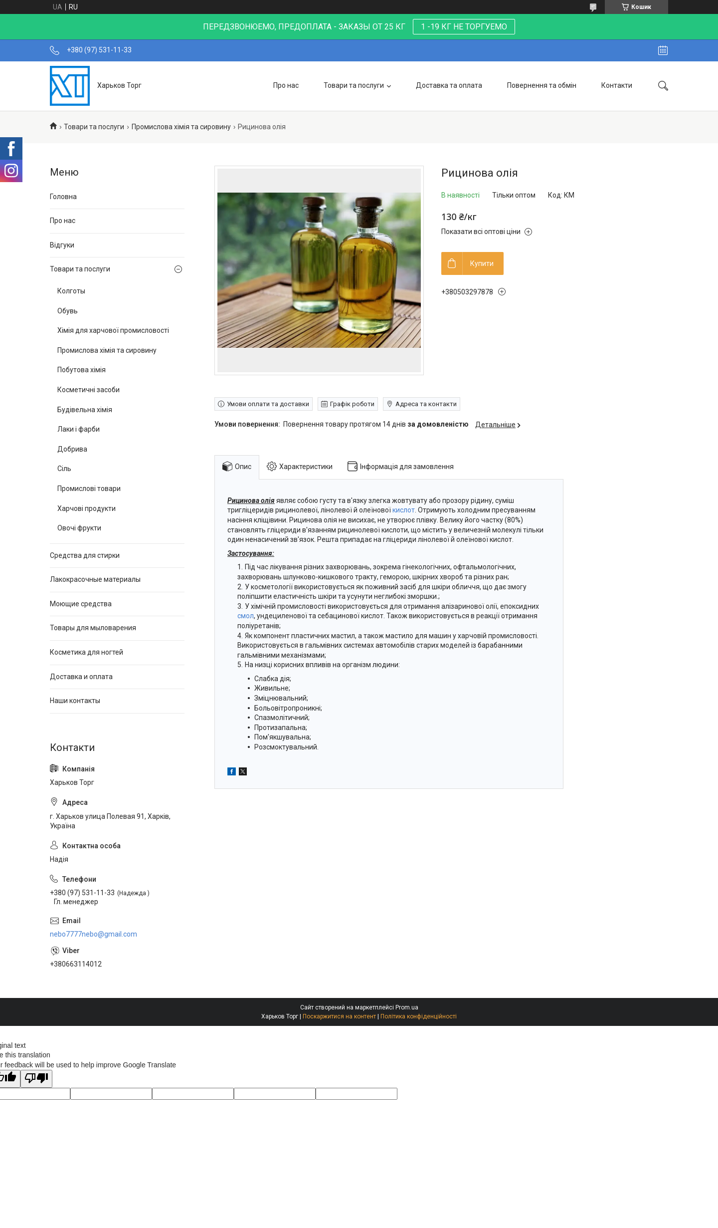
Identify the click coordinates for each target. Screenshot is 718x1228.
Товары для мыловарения (93, 628)
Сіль (64, 469)
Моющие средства (81, 604)
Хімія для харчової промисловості (113, 330)
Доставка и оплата (81, 677)
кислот (403, 510)
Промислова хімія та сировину (181, 127)
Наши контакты (75, 701)
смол (245, 616)
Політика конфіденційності (418, 1016)
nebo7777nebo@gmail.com (93, 934)
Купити (482, 263)
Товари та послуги (354, 85)
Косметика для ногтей (86, 652)
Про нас (286, 85)
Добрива (72, 449)
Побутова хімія (81, 370)
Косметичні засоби (88, 390)
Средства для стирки (85, 555)
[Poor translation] (36, 1079)
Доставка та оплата (449, 85)
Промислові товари (89, 488)
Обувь (67, 311)
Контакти (616, 85)
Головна (63, 197)
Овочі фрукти (79, 528)
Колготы (71, 291)
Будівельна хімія (84, 410)
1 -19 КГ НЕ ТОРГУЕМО (464, 26)
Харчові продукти (86, 508)
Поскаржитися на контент (339, 1016)
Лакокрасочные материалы (95, 579)
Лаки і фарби (78, 429)
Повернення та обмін (541, 85)
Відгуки (62, 245)
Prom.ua (406, 1007)
